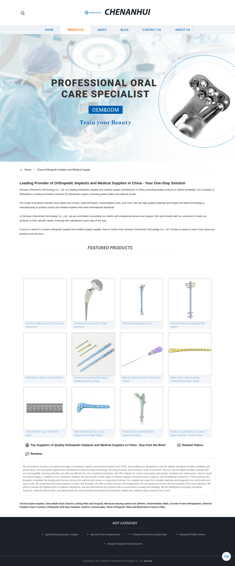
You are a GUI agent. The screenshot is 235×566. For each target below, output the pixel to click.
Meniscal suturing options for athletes (125, 503)
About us (182, 29)
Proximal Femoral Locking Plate (153, 534)
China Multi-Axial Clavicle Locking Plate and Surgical (74, 503)
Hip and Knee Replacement (109, 534)
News (102, 29)
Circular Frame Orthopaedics (185, 503)
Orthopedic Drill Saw (58, 507)
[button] (23, 13)
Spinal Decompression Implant (65, 534)
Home (49, 29)
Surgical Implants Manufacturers (128, 543)
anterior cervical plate (93, 507)
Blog (124, 29)
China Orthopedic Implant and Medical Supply (63, 169)
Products (76, 29)
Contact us (151, 29)
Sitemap (148, 561)
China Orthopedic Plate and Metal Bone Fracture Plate (135, 507)
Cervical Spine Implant (32, 503)
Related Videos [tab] (190, 445)
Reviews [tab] (33, 454)
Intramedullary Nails (158, 503)
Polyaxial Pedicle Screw (196, 534)
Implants (75, 507)
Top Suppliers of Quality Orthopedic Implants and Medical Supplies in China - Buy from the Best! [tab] (95, 445)
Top (226, 557)
